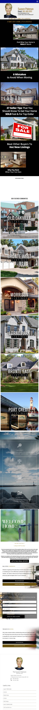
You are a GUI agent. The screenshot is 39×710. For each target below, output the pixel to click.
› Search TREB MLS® (7, 688)
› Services (5, 691)
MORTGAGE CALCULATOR (19, 645)
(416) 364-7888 (15, 679)
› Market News (6, 694)
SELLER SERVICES (19, 580)
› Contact (5, 698)
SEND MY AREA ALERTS (13, 616)
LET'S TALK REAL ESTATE (19, 561)
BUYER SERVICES (19, 641)
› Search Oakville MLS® (8, 704)
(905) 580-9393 (15, 677)
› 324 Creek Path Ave (7, 708)
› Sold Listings (6, 701)
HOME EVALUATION (19, 583)
